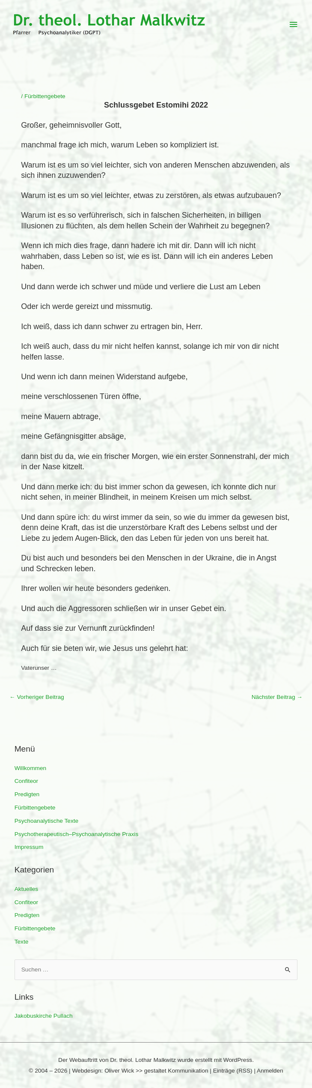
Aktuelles (26, 889)
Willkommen (30, 768)
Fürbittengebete (35, 807)
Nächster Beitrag (277, 697)
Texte (22, 941)
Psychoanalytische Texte (46, 821)
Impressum (29, 847)
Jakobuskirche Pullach (44, 1016)
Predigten (27, 794)
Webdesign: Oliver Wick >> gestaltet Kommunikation (140, 1070)
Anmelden (270, 1070)
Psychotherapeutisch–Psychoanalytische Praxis (77, 834)
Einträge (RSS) (233, 1070)
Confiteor (26, 781)
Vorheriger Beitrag (36, 697)
